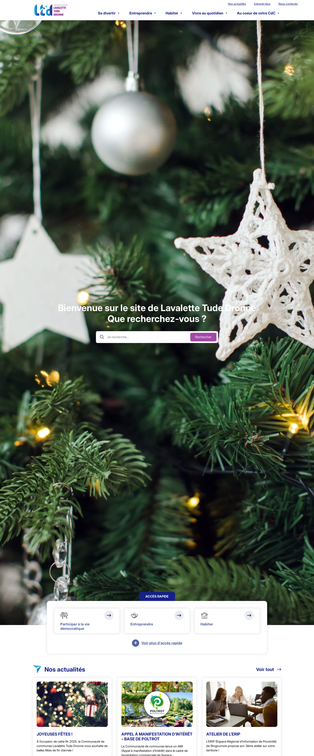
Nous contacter (288, 3)
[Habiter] (227, 620)
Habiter (174, 13)
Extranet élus (262, 3)
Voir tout (268, 669)
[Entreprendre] (157, 620)
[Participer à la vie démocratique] (87, 620)
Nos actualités (237, 3)
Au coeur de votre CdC (258, 13)
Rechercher (203, 337)
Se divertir (108, 13)
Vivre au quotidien (209, 13)
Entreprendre (142, 13)
